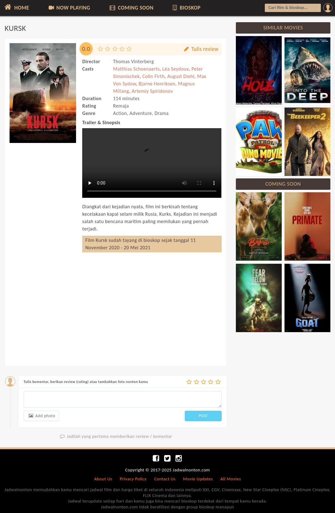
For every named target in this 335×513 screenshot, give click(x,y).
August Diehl (180, 76)
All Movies (230, 479)
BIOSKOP (186, 7)
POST (203, 415)
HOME (16, 7)
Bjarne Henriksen (157, 84)
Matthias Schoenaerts (136, 69)
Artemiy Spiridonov (152, 91)
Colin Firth (153, 76)
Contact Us (165, 479)
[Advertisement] (43, 245)
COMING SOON (130, 7)
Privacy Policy (133, 479)
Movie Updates (198, 479)
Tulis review (201, 49)
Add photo (41, 415)
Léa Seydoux (175, 69)
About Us (103, 479)
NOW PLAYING (68, 7)
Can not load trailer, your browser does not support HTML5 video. (151, 163)
